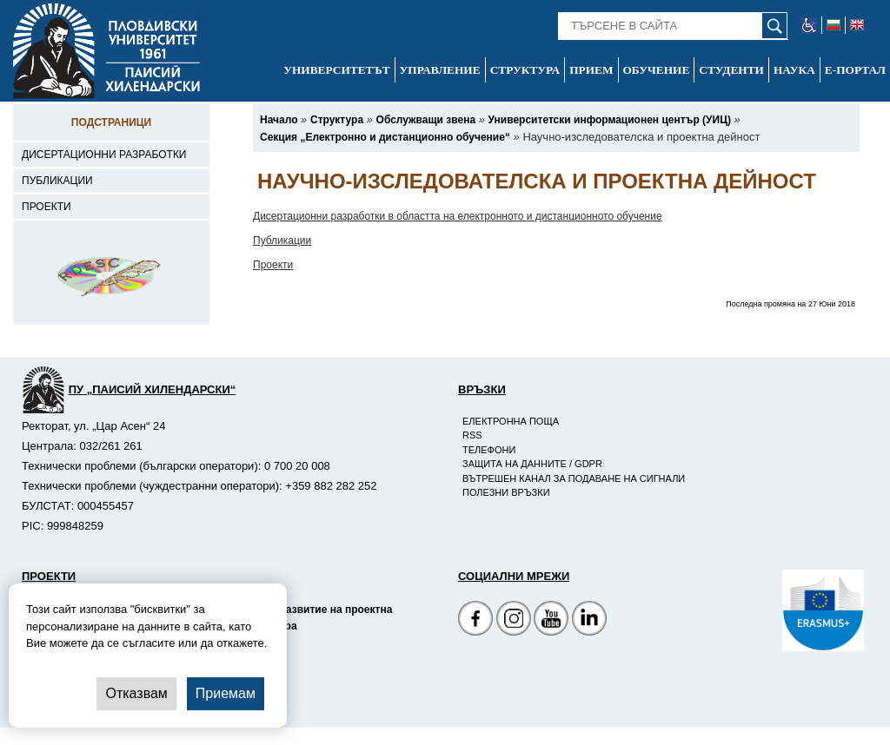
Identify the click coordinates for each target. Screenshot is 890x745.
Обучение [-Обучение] (656, 69)
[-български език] (834, 25)
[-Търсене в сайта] (673, 26)
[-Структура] (336, 120)
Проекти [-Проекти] (46, 207)
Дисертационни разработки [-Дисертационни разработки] (104, 154)
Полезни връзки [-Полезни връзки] (506, 492)
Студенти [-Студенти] (731, 69)
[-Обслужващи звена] (426, 120)
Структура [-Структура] (525, 69)
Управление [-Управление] (440, 69)
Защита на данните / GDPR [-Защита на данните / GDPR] (532, 463)
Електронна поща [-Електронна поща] (510, 421)
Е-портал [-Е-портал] (855, 69)
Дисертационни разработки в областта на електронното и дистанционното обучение (457, 216)
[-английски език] (857, 25)
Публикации (282, 240)
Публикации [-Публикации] (57, 181)
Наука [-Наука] (794, 69)
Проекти (273, 265)
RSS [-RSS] (472, 435)
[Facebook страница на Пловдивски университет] (475, 620)
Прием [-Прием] (591, 69)
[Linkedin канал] (589, 620)
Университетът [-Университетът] (336, 69)
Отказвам (136, 693)
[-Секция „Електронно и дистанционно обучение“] (385, 137)
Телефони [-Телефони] (488, 450)
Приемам (226, 693)
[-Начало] (278, 120)
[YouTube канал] (551, 620)
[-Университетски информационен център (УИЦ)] (609, 120)
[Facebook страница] (513, 620)
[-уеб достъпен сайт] (809, 25)
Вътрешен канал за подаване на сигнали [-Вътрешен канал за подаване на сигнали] (573, 478)
